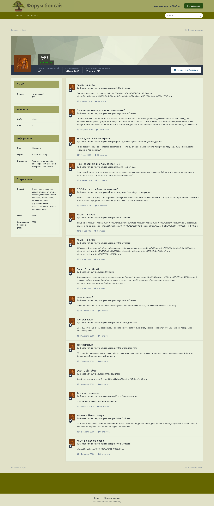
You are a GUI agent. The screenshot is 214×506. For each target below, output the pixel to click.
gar (117, 141)
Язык (97, 498)
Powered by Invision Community (107, 502)
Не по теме (130, 167)
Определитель (129, 322)
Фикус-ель (120, 113)
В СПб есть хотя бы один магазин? (97, 189)
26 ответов (101, 155)
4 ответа (100, 101)
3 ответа (103, 310)
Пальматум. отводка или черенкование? (101, 110)
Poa (117, 396)
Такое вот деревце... (89, 393)
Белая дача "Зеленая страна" (94, 138)
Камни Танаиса (86, 84)
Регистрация (193, 6)
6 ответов (103, 406)
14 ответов (101, 205)
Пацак (118, 167)
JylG (79, 88)
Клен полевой (85, 297)
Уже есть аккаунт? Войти (168, 6)
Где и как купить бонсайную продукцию (141, 141)
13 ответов (102, 129)
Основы (132, 113)
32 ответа (101, 180)
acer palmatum (85, 319)
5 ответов (104, 432)
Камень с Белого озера (90, 415)
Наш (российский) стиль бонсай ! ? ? (98, 163)
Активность (32, 15)
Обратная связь (112, 498)
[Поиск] (180, 15)
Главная (18, 15)
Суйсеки (126, 88)
